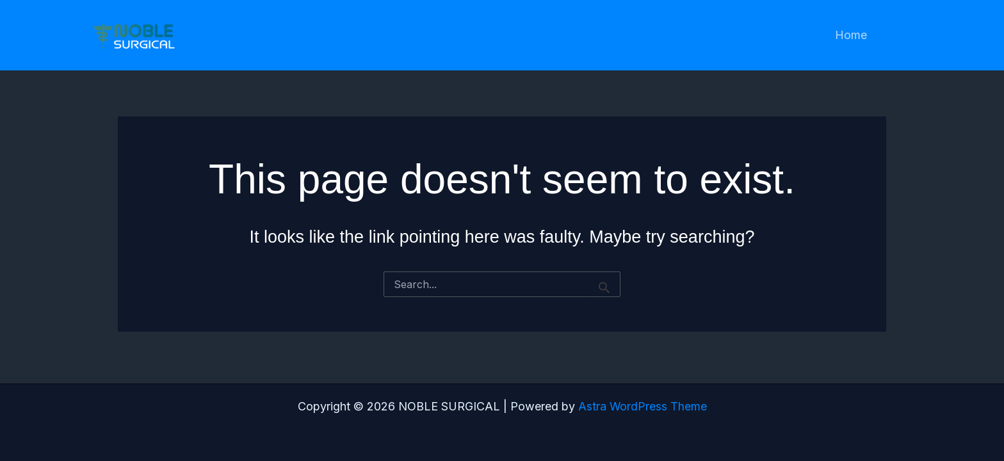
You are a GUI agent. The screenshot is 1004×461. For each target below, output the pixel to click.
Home (852, 35)
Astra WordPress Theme (642, 406)
